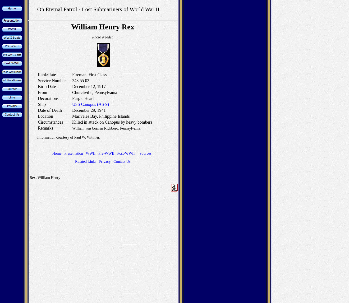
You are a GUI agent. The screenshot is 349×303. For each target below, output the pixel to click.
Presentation (73, 153)
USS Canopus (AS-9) (90, 104)
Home (56, 153)
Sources (145, 153)
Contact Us (122, 161)
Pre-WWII (106, 153)
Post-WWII (126, 153)
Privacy (105, 161)
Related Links (85, 161)
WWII (91, 153)
